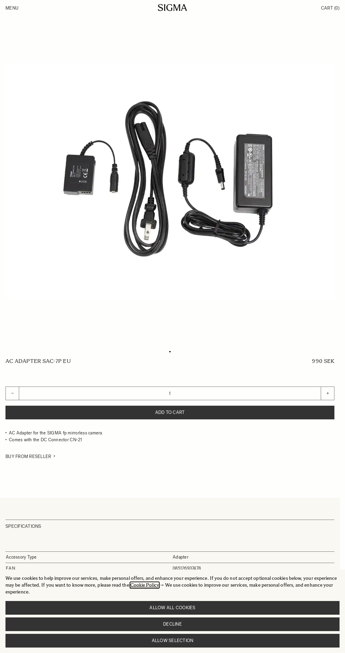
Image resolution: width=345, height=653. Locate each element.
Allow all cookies (172, 607)
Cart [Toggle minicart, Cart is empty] (330, 8)
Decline (172, 624)
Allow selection (173, 640)
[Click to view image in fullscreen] (169, 180)
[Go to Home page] (172, 7)
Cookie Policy (144, 585)
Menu (11, 8)
